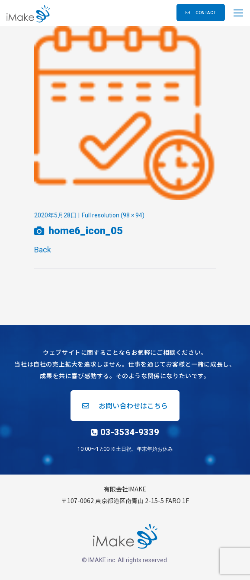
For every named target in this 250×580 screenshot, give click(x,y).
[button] (200, 12)
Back (42, 249)
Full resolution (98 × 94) (113, 215)
